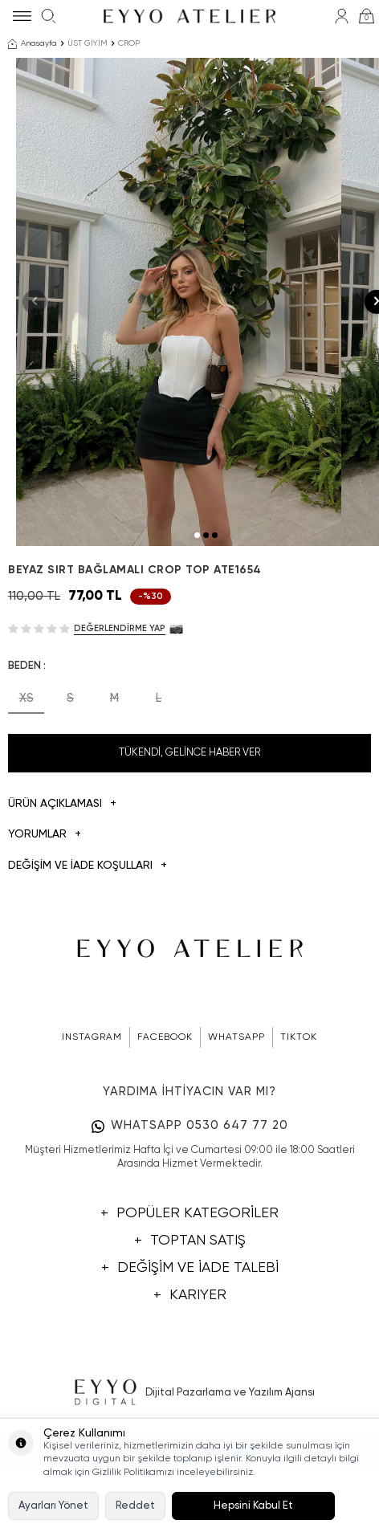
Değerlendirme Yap (119, 708)
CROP (129, 43)
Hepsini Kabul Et (253, 1506)
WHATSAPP (236, 1118)
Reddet (135, 1506)
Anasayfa (32, 44)
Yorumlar (44, 915)
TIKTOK (298, 1118)
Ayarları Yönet (53, 1506)
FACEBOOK (165, 1118)
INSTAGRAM (92, 1118)
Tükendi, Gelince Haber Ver (189, 833)
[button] (197, 615)
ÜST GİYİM (87, 43)
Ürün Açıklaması (62, 884)
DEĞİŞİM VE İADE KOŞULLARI (87, 947)
